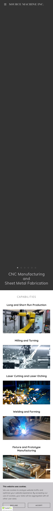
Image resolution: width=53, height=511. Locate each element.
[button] (5, 4)
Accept (39, 505)
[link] (26, 4)
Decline (14, 505)
